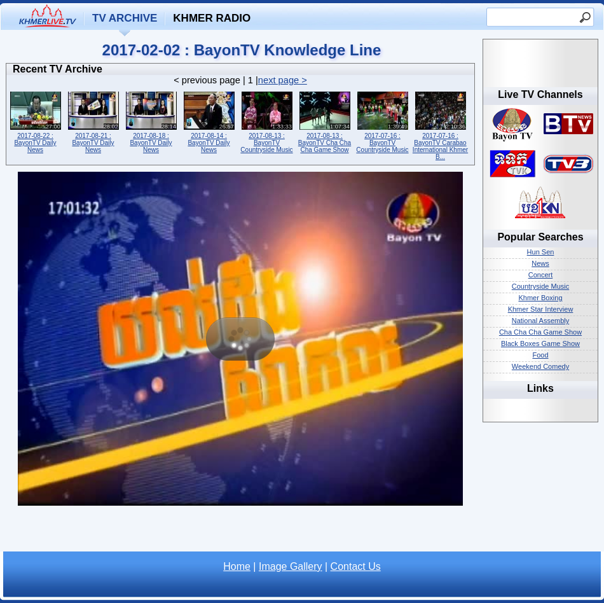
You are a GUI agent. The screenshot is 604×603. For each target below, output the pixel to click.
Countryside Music (540, 286)
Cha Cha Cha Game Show (540, 332)
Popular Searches (540, 237)
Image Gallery (290, 566)
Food (540, 355)
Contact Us (356, 566)
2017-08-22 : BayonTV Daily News (35, 121)
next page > (282, 80)
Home (237, 566)
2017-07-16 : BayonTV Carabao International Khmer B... (440, 124)
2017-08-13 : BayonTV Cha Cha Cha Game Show (324, 121)
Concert (540, 275)
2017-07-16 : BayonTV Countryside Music (382, 121)
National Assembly (541, 320)
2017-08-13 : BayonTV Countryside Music (266, 121)
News (540, 263)
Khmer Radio (212, 18)
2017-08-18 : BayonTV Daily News (151, 121)
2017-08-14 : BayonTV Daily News (209, 121)
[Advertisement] (240, 532)
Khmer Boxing (540, 298)
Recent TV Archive (57, 69)
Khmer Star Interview (540, 309)
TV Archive (124, 18)
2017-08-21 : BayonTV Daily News (93, 121)
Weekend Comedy (540, 366)
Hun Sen (540, 252)
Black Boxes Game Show (540, 343)
